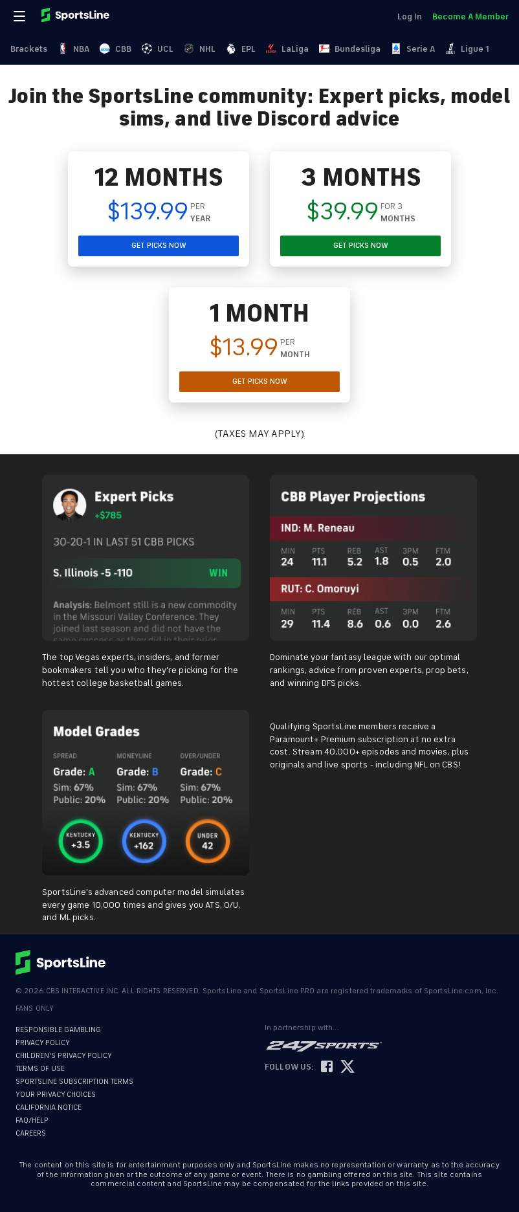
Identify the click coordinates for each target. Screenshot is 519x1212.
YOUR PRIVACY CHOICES (56, 1094)
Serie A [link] (413, 48)
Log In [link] (409, 16)
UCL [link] (157, 48)
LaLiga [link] (287, 48)
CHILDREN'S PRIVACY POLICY (64, 1056)
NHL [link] (199, 48)
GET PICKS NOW (158, 245)
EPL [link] (241, 48)
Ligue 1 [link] (467, 48)
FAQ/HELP (32, 1120)
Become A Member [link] (470, 16)
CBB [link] (115, 48)
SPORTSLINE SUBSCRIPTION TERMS (74, 1081)
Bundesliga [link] (350, 48)
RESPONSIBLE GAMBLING (58, 1030)
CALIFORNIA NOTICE (49, 1107)
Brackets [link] (28, 48)
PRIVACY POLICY (43, 1043)
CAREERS (31, 1133)
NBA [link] (73, 48)
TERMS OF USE (40, 1069)
